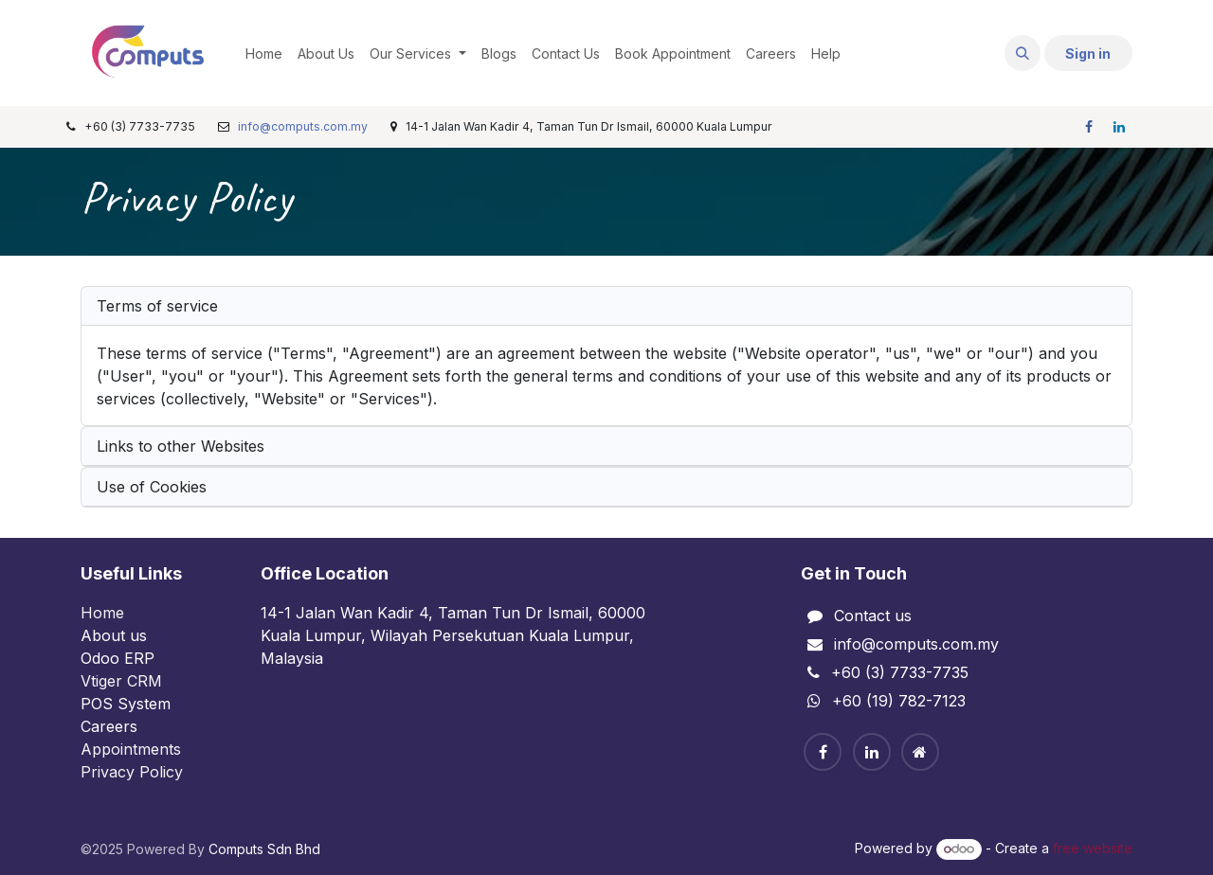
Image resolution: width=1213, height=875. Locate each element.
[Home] (920, 752)
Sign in (1088, 53)
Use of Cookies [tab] (152, 486)
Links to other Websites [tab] (180, 446)
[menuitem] (264, 53)
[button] (1023, 53)
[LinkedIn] (1119, 127)
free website (1092, 848)
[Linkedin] (872, 752)
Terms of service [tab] (157, 305)
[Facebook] (1089, 127)
